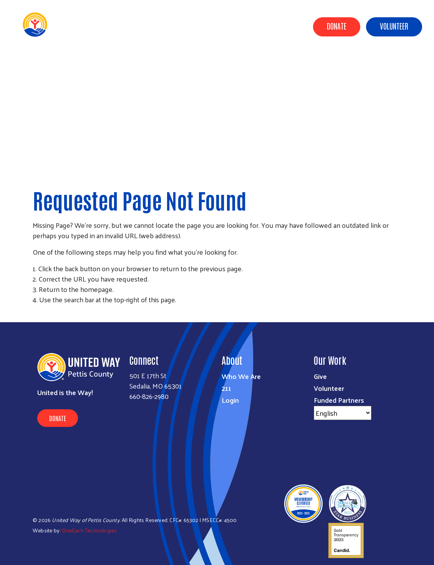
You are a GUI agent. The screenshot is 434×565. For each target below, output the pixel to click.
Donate (336, 26)
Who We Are (241, 376)
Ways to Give (265, 62)
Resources (383, 62)
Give (320, 376)
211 (226, 388)
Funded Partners (339, 400)
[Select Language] (342, 413)
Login (230, 400)
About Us (164, 62)
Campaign (346, 62)
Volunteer (394, 26)
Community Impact (212, 62)
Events (416, 62)
